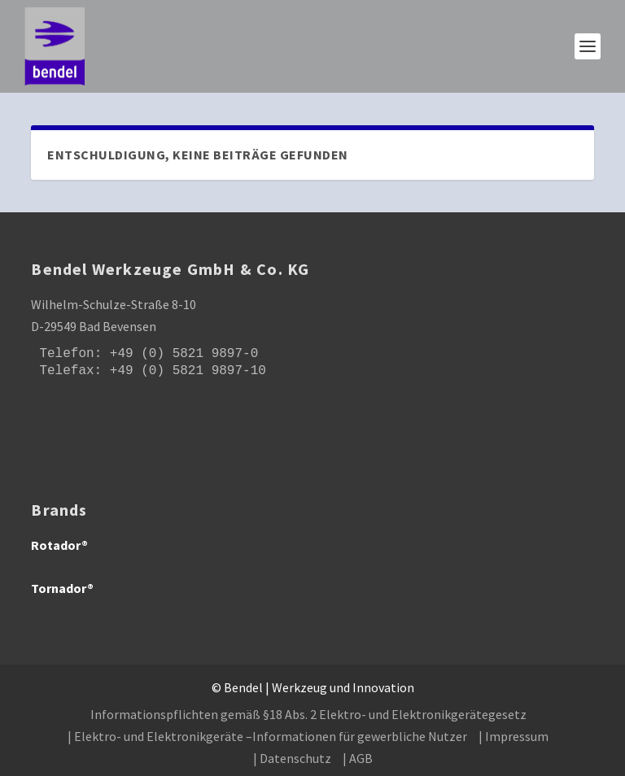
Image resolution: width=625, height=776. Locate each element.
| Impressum (514, 736)
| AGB (358, 758)
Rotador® (59, 545)
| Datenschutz (292, 758)
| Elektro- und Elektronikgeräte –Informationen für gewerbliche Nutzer (267, 736)
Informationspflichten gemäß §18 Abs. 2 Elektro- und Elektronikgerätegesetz (308, 714)
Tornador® (62, 588)
